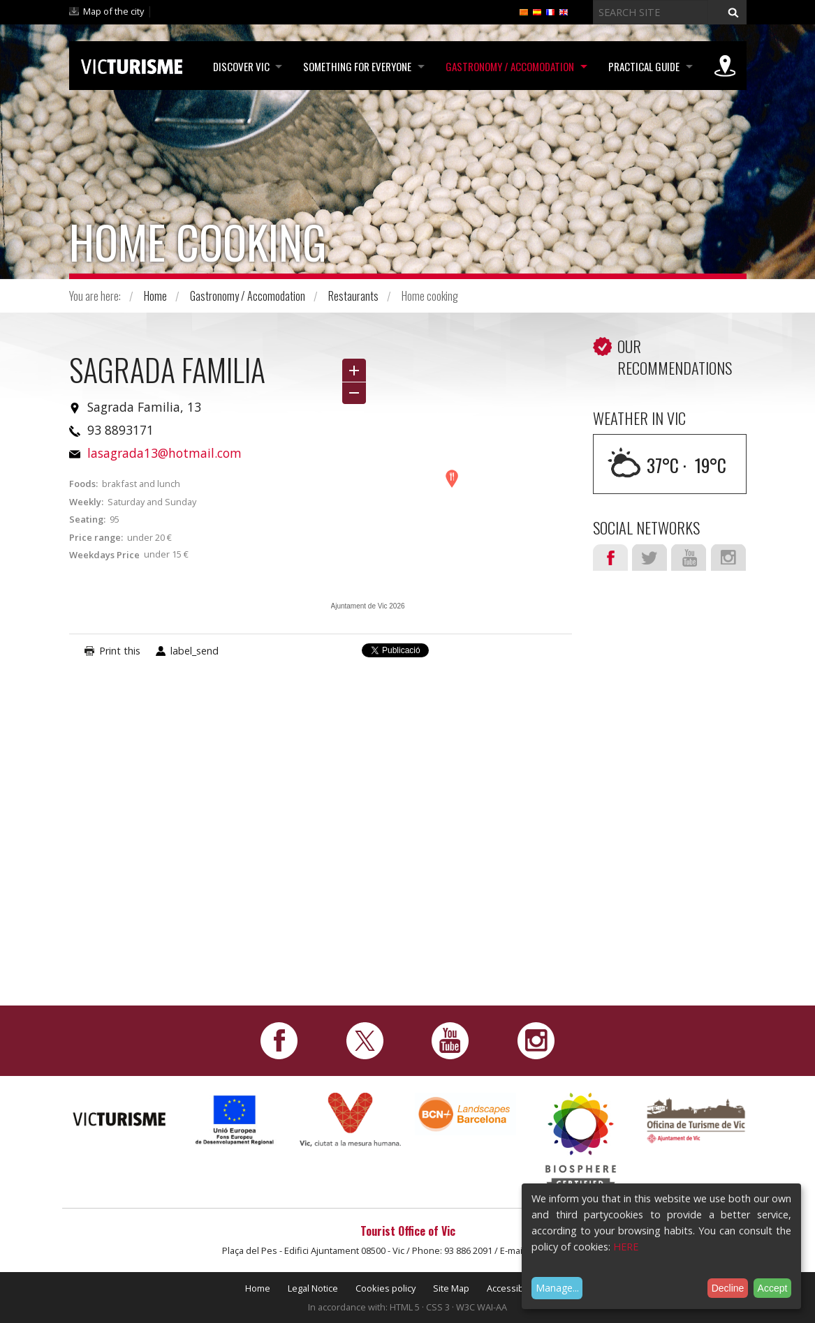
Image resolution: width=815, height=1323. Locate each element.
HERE (625, 1246)
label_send (194, 650)
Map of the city (113, 11)
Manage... (557, 1287)
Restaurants (353, 295)
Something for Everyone (355, 66)
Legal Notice (313, 1288)
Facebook (610, 557)
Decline (728, 1288)
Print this (119, 650)
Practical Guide (643, 66)
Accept (773, 1288)
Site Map (451, 1288)
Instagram (728, 557)
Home (155, 295)
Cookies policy (385, 1288)
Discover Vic (238, 66)
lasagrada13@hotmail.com (164, 452)
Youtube (688, 557)
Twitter (649, 557)
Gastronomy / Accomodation (508, 66)
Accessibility (512, 1288)
